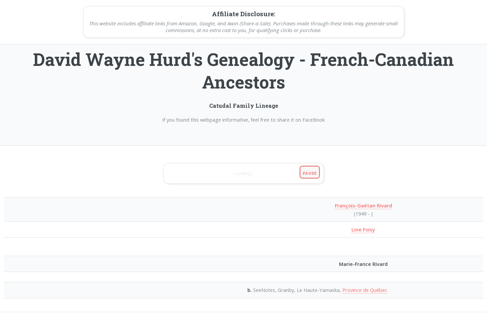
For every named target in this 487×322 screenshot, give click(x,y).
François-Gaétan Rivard (363, 205)
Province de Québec (364, 290)
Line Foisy (363, 229)
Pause (309, 173)
